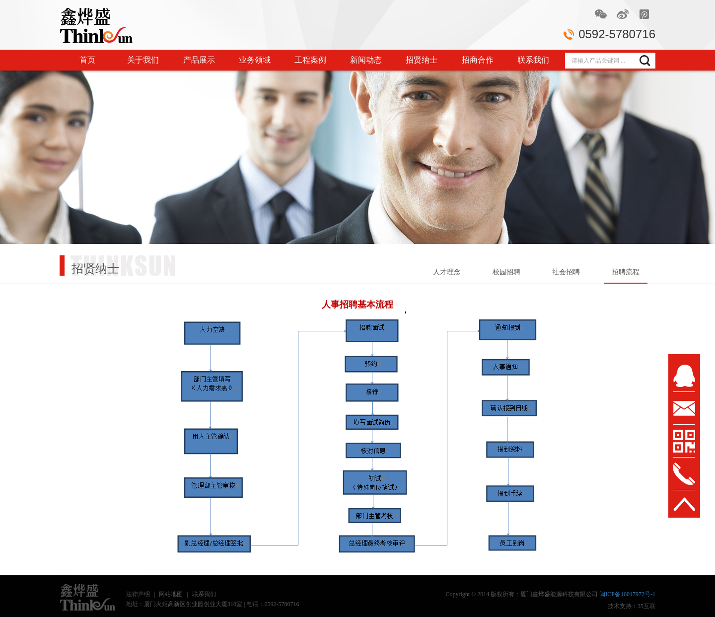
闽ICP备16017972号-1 (627, 594)
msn (684, 375)
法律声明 (138, 594)
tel (684, 474)
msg (684, 408)
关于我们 (143, 60)
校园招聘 (506, 272)
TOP (684, 504)
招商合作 (478, 60)
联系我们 (533, 60)
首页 (87, 60)
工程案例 (310, 60)
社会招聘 (566, 272)
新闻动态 (366, 60)
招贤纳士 (421, 60)
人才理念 (447, 272)
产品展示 (199, 60)
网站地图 (171, 594)
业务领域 (255, 60)
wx (684, 441)
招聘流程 (626, 272)
